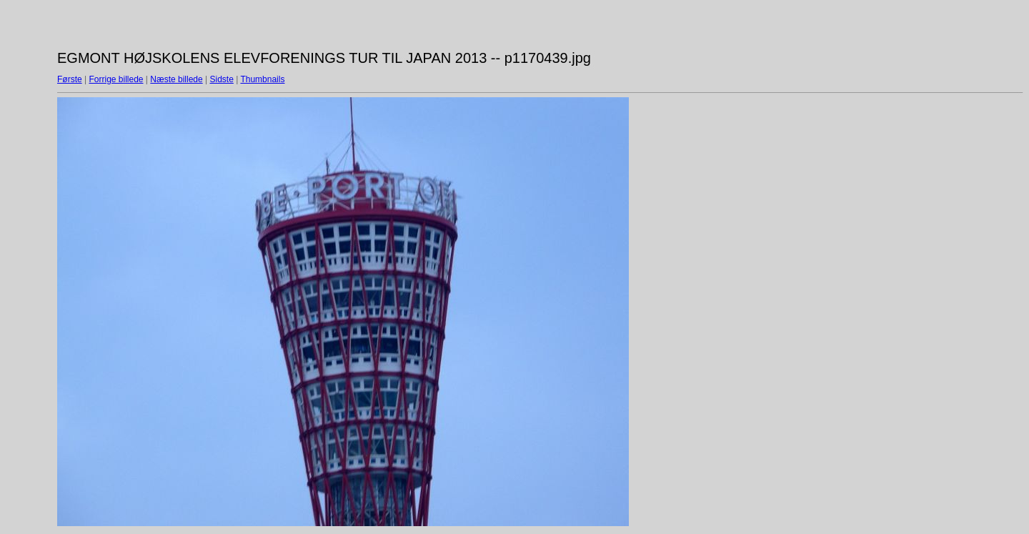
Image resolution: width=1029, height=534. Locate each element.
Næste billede (176, 79)
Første (69, 79)
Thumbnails (262, 79)
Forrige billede (116, 79)
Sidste (221, 79)
